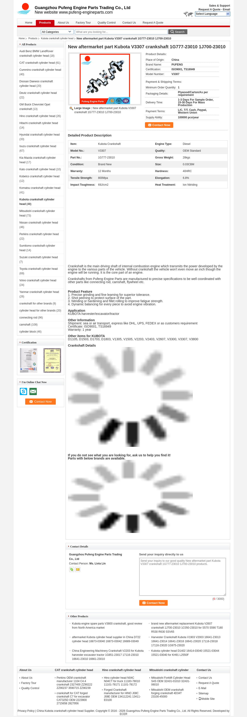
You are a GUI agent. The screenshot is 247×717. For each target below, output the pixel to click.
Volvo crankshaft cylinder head (38, 280)
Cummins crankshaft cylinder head (40, 69)
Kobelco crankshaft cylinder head (40, 176)
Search (179, 32)
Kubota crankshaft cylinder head (57, 38)
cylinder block (28, 331)
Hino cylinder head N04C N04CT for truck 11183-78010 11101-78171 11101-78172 (122, 681)
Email (226, 9)
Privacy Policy (26, 710)
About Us (63, 22)
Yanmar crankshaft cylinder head (39, 292)
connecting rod (28, 317)
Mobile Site (206, 698)
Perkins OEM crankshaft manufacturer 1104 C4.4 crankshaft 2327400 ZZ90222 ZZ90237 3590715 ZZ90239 (74, 683)
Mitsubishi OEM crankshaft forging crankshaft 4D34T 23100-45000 (167, 693)
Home (28, 22)
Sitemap (203, 693)
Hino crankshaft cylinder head (37, 116)
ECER (123, 714)
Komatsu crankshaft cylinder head (40, 188)
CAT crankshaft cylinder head (37, 62)
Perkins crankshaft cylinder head (39, 234)
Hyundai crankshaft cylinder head (40, 134)
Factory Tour (83, 22)
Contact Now (161, 125)
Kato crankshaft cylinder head (37, 169)
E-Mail (202, 688)
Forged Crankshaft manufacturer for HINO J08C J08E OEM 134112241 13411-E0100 (122, 695)
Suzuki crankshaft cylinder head (39, 257)
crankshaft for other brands (36, 303)
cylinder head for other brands (38, 310)
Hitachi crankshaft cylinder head (39, 123)
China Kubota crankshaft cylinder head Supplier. (66, 710)
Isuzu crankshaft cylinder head (38, 146)
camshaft (25, 324)
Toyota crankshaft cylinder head (39, 268)
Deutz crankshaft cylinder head (38, 93)
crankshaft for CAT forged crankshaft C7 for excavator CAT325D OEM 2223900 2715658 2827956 (73, 698)
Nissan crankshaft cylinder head (39, 222)
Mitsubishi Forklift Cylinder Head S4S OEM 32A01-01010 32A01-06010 (170, 681)
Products (45, 22)
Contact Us (129, 22)
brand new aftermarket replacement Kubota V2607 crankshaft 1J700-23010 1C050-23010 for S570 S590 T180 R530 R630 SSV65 (187, 627)
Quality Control (106, 22)
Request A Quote (209, 9)
